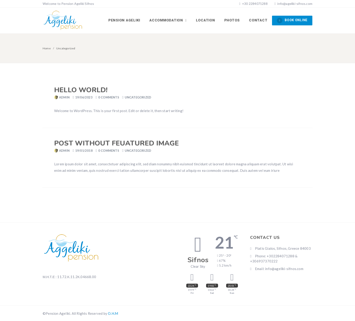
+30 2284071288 (254, 4)
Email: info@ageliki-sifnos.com (276, 269)
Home (47, 48)
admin (64, 97)
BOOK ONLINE (292, 20)
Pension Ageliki (124, 20)
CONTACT (258, 20)
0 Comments (108, 97)
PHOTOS (232, 20)
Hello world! (80, 90)
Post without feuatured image (116, 143)
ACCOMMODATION (166, 20)
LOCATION (205, 20)
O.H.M (113, 313)
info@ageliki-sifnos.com (294, 4)
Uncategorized (138, 97)
